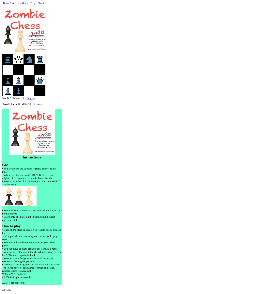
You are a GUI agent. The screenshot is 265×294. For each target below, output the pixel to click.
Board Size (8, 3)
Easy (32, 3)
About (41, 3)
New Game (22, 3)
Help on (30, 98)
